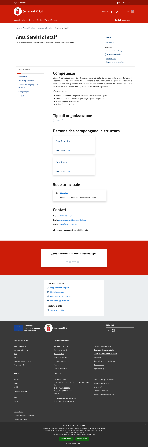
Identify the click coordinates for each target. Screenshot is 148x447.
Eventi (16, 401)
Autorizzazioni (99, 365)
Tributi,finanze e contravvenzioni (105, 353)
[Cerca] (132, 11)
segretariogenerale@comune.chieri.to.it (72, 220)
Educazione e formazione (102, 346)
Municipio (64, 193)
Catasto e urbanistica (61, 361)
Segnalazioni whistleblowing (104, 394)
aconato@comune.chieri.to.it (68, 224)
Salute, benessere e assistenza (104, 361)
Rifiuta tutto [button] (82, 439)
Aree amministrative (45, 28)
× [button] (145, 424)
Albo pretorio (18, 412)
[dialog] (74, 434)
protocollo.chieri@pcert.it (66, 398)
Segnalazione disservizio (102, 383)
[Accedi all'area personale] (124, 3)
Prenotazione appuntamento (104, 379)
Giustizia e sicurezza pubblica (104, 350)
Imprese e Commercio (61, 357)
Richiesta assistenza (101, 390)
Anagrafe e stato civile (61, 346)
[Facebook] (108, 11)
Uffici (15, 354)
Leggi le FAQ (98, 387)
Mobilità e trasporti (60, 368)
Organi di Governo (20, 346)
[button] (74, 443)
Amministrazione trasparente (24, 415)
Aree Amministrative (21, 350)
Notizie (16, 379)
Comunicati (17, 383)
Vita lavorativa (59, 354)
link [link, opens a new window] (94, 434)
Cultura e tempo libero (61, 350)
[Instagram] (114, 11)
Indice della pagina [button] (24, 70)
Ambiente (97, 357)
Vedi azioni (110, 42)
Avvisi (16, 387)
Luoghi (16, 397)
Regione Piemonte (20, 2)
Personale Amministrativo (23, 361)
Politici (16, 357)
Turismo (56, 365)
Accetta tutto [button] (66, 439)
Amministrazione (29, 28)
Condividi (110, 38)
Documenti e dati (19, 365)
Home (18, 28)
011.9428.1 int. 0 (66, 216)
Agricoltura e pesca (100, 368)
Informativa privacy (20, 419)
